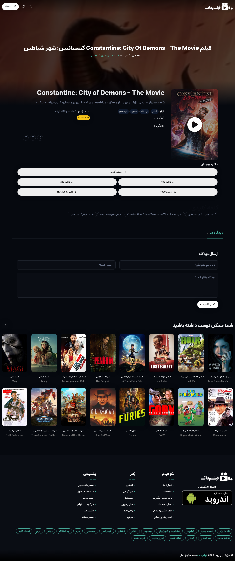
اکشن (127, 55)
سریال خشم (132, 431)
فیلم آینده (139, 538)
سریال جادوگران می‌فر (220, 377)
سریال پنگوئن (103, 377)
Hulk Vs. (191, 381)
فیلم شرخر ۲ (14, 431)
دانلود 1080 (168, 192)
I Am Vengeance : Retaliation (73, 381)
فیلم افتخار (161, 431)
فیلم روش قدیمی (102, 431)
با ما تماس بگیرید (162, 498)
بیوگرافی (128, 491)
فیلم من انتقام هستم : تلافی (73, 377)
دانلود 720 (67, 182)
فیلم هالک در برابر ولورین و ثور (191, 377)
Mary (44, 381)
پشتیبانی (89, 510)
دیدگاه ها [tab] (215, 232)
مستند (129, 498)
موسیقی (91, 531)
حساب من (88, 498)
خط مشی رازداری (162, 510)
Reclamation (220, 435)
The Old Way (103, 435)
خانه (137, 55)
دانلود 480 (168, 182)
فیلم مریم (44, 377)
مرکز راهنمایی (86, 485)
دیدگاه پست (207, 304)
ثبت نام (10, 6)
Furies (132, 435)
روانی (130, 517)
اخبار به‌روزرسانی (163, 517)
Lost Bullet (162, 381)
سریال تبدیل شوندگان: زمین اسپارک (44, 431)
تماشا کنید (24, 531)
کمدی (191, 538)
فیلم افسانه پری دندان (132, 377)
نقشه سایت (223, 538)
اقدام (134, 531)
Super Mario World (191, 435)
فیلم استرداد (220, 431)
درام (38, 531)
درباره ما (167, 485)
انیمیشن (123, 111)
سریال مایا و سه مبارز (73, 431)
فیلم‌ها (190, 531)
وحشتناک (64, 531)
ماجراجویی (127, 504)
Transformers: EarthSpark (44, 435)
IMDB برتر (225, 531)
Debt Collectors (15, 435)
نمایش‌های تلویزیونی (169, 531)
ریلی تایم (128, 510)
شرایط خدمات (164, 504)
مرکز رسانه (88, 517)
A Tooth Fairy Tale (132, 381)
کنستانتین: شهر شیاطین (202, 214)
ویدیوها (148, 531)
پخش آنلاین (117, 172)
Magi (14, 381)
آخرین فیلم (157, 538)
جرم (78, 531)
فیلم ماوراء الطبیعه (111, 214)
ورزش (50, 531)
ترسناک (144, 111)
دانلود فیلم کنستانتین (82, 214)
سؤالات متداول (85, 491)
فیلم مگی (14, 377)
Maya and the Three (73, 435)
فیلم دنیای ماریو (191, 431)
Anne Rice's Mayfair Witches (220, 381)
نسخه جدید (207, 531)
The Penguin (103, 381)
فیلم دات (202, 555)
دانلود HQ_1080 (67, 192)
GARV (161, 435)
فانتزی (134, 111)
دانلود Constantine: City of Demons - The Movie (154, 214)
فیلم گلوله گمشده (161, 377)
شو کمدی (206, 538)
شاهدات (167, 491)
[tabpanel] (117, 280)
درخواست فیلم (85, 504)
